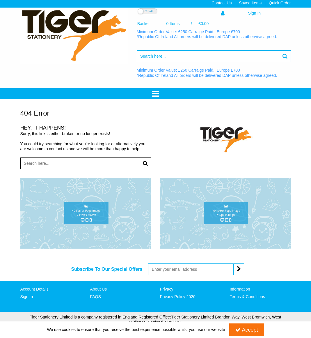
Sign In (26, 296)
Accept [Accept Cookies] (246, 330)
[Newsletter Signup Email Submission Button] (238, 269)
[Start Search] (285, 56)
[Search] (208, 56)
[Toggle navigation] (155, 93)
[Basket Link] (173, 23)
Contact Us (222, 3)
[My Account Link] (241, 13)
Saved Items (250, 3)
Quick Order (280, 3)
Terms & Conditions (247, 296)
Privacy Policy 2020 (178, 296)
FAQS (95, 296)
